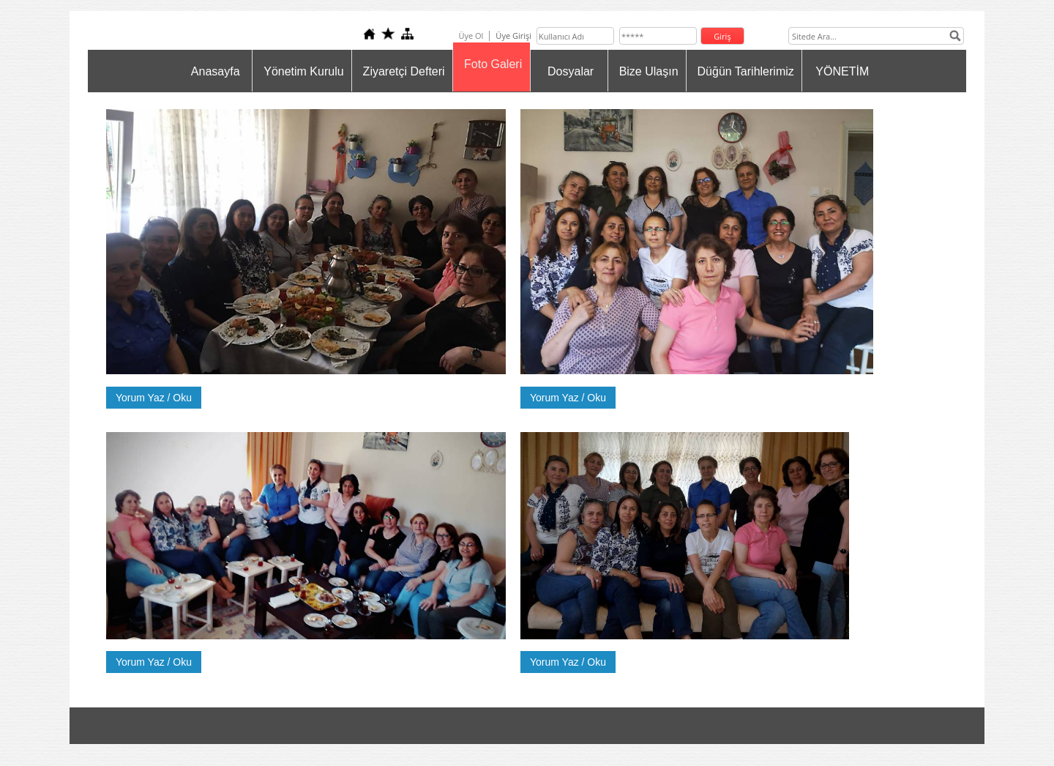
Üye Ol (470, 35)
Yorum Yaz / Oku (154, 398)
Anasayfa (215, 71)
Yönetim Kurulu (303, 71)
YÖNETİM (842, 71)
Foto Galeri (493, 64)
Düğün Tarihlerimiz (746, 71)
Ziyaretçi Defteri (404, 71)
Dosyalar (570, 71)
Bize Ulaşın (649, 71)
